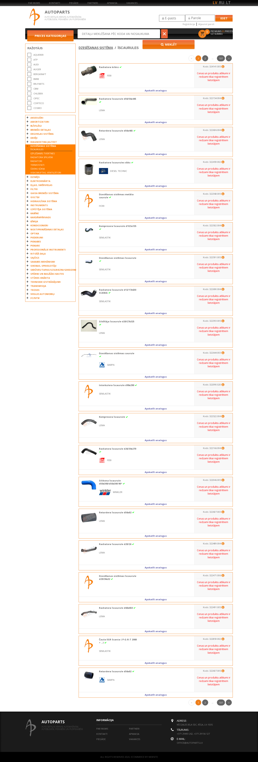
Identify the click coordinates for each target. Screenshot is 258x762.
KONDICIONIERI (39, 225)
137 (221, 58)
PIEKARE (35, 245)
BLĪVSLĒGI (36, 125)
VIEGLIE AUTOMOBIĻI (42, 293)
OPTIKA (34, 233)
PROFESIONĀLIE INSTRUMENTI (48, 249)
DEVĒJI (33, 137)
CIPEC (36, 98)
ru (221, 2)
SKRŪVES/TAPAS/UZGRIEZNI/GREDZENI (51, 269)
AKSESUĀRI (36, 117)
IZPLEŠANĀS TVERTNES (42, 153)
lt (228, 2)
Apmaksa (112, 2)
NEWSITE (153, 756)
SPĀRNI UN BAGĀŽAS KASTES (47, 273)
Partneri (92, 2)
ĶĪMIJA (34, 221)
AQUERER (38, 54)
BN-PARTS (38, 83)
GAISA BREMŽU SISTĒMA (44, 193)
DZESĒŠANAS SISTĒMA (43, 145)
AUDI (36, 64)
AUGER (37, 69)
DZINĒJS (35, 176)
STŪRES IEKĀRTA (40, 277)
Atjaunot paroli (206, 24)
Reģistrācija (189, 24)
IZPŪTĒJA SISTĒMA (41, 209)
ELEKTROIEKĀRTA (40, 181)
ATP (35, 59)
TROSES (35, 289)
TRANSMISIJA (38, 285)
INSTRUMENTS (39, 205)
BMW (36, 78)
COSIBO (37, 108)
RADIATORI (36, 161)
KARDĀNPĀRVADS (40, 217)
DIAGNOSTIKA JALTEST (43, 141)
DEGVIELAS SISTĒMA (42, 133)
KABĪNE (34, 213)
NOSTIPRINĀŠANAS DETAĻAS (47, 229)
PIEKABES (35, 241)
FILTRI (34, 189)
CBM (35, 88)
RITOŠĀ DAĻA (38, 253)
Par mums (34, 2)
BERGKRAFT (39, 74)
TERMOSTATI (37, 164)
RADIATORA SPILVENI (41, 157)
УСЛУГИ (35, 298)
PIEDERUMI (36, 237)
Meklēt (181, 34)
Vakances (131, 2)
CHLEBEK (38, 93)
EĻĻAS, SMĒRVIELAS (41, 185)
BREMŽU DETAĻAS (40, 129)
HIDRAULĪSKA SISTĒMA (43, 201)
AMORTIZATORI (39, 121)
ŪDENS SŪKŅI (37, 168)
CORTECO (38, 103)
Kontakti (54, 2)
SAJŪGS (34, 257)
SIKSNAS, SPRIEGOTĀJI (43, 265)
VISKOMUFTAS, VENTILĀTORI (45, 172)
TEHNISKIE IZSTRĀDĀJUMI (45, 281)
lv (215, 2)
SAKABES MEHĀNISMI (42, 261)
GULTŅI (35, 197)
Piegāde (73, 2)
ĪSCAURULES (36, 149)
